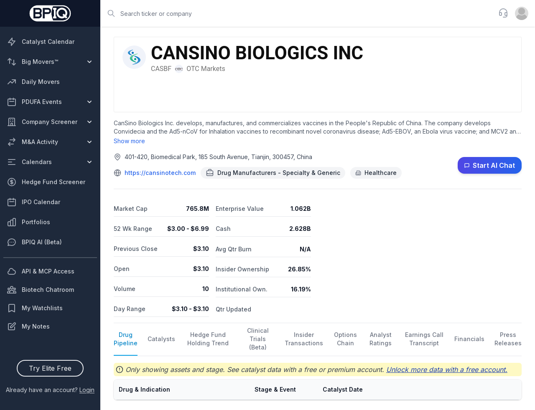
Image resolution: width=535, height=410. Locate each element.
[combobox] (297, 13)
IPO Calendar (33, 202)
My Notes (28, 326)
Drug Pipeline (126, 339)
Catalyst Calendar (40, 42)
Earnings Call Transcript (424, 339)
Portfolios (28, 222)
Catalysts (161, 338)
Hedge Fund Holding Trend (208, 339)
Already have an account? (50, 389)
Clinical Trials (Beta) (258, 339)
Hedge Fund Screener (46, 182)
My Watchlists (35, 308)
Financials (469, 338)
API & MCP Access (40, 271)
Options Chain (345, 339)
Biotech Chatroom (40, 290)
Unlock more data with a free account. (446, 369)
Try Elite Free (50, 368)
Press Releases (508, 339)
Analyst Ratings (380, 339)
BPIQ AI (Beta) (34, 242)
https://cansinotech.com (160, 172)
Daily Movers (33, 82)
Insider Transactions (304, 339)
